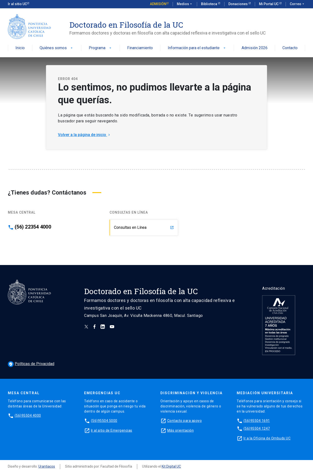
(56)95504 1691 (257, 421)
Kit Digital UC (171, 466)
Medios (185, 4)
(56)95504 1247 (257, 428)
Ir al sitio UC (17, 4)
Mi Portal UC (269, 4)
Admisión (158, 4)
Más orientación (180, 430)
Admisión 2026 (255, 48)
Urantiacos (46, 466)
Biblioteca (209, 4)
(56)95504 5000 (104, 421)
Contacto (290, 48)
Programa (100, 48)
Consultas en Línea (144, 227)
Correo (297, 4)
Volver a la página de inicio (84, 134)
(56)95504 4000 (28, 415)
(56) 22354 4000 (33, 226)
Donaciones (238, 4)
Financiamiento (140, 48)
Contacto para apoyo (184, 421)
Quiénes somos (57, 48)
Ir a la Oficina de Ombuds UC (267, 438)
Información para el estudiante (197, 48)
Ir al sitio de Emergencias (111, 430)
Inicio (20, 48)
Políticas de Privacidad (31, 363)
